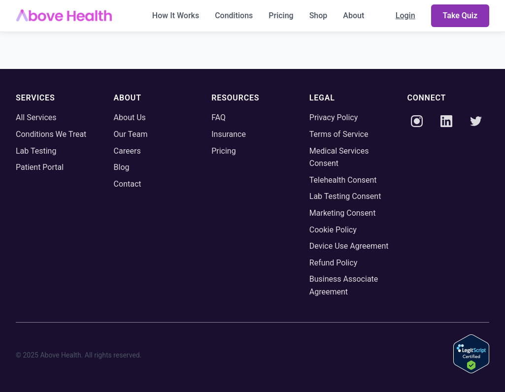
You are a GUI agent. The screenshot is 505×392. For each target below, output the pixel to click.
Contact (127, 184)
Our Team (131, 134)
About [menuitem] (353, 15)
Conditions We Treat (51, 134)
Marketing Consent (342, 213)
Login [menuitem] (405, 15)
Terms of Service (339, 134)
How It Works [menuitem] (175, 15)
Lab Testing (36, 151)
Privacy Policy (333, 117)
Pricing (223, 151)
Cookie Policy (333, 229)
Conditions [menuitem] (234, 15)
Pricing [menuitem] (281, 15)
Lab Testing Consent (345, 196)
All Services (36, 117)
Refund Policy (333, 262)
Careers (127, 151)
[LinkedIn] (446, 123)
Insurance (228, 134)
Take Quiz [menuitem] (460, 15)
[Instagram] (417, 123)
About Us (130, 117)
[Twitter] (476, 123)
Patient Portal (40, 167)
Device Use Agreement (349, 246)
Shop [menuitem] (318, 15)
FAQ (218, 117)
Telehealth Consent (343, 180)
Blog (122, 167)
